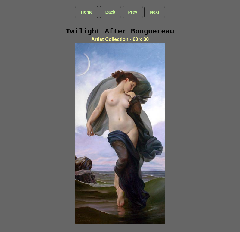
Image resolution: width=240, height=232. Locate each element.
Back (110, 12)
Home (86, 12)
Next (154, 12)
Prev (132, 12)
